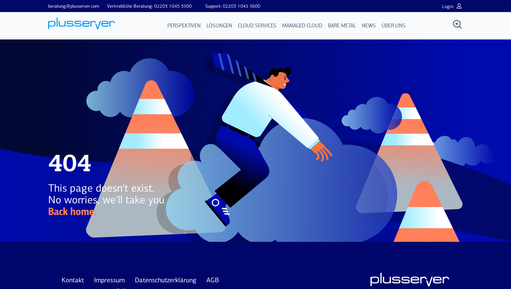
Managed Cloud (302, 26)
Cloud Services (257, 26)
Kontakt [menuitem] (73, 280)
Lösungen (219, 26)
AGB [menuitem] (212, 280)
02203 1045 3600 (241, 6)
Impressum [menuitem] (109, 280)
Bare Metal (342, 26)
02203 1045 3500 (173, 6)
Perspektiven (184, 26)
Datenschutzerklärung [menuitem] (165, 280)
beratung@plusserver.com (73, 6)
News (369, 26)
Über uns (393, 26)
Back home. (72, 212)
